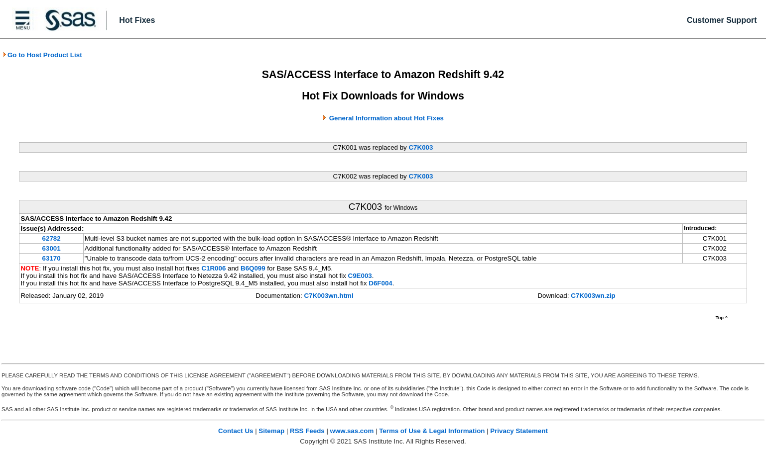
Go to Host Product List (42, 55)
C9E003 (360, 275)
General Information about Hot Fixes (386, 118)
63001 (51, 248)
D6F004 (380, 283)
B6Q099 (253, 268)
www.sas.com (352, 431)
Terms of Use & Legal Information (432, 431)
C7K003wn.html (328, 295)
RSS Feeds (307, 431)
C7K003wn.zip (593, 295)
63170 (51, 258)
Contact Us (235, 431)
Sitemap (271, 431)
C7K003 (420, 147)
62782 (51, 238)
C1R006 (213, 268)
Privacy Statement (519, 431)
